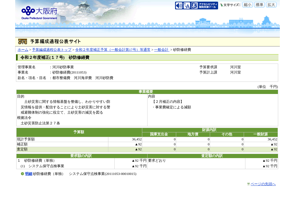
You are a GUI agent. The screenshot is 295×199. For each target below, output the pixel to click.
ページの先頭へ (263, 184)
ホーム (23, 50)
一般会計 (161, 50)
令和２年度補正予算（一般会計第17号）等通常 (113, 50)
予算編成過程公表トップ (51, 50)
